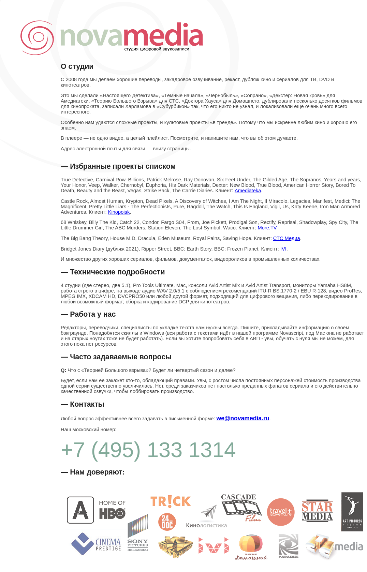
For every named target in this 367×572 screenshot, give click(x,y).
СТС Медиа (286, 238)
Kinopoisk (119, 212)
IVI (283, 249)
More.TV (267, 227)
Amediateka (248, 190)
